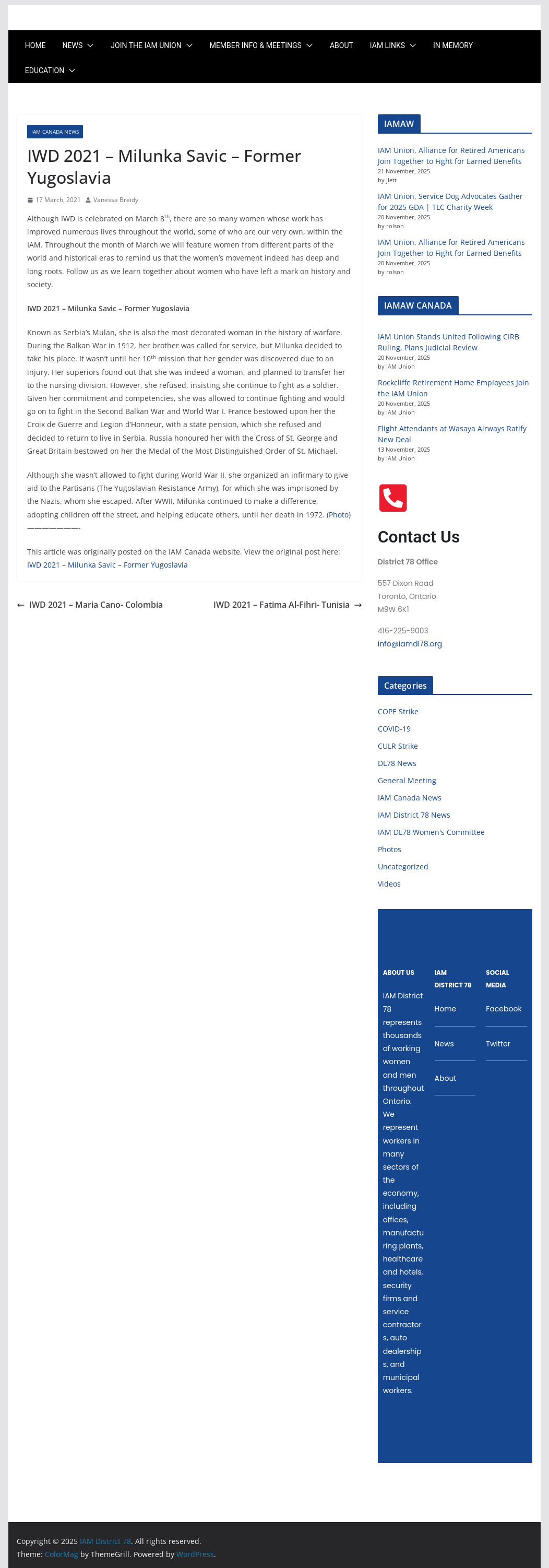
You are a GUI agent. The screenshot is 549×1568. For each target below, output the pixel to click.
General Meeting (407, 780)
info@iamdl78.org (410, 644)
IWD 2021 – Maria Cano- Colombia (90, 604)
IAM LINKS (387, 45)
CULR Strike (398, 746)
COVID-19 (394, 729)
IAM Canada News (55, 131)
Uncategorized (403, 866)
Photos (389, 849)
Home (35, 45)
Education (44, 70)
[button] (88, 45)
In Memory (453, 45)
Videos (389, 884)
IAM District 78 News (414, 815)
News (73, 45)
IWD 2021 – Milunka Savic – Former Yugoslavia (107, 565)
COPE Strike (398, 711)
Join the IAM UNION (146, 45)
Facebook (503, 1009)
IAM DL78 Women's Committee (431, 832)
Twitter (498, 1044)
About (341, 45)
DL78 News (397, 763)
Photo (339, 515)
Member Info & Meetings (256, 45)
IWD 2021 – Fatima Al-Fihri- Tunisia (287, 604)
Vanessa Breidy (115, 199)
